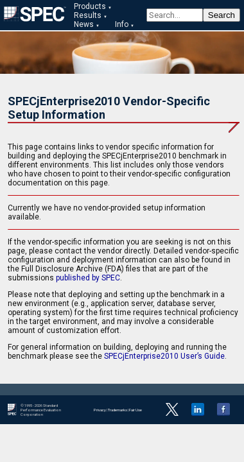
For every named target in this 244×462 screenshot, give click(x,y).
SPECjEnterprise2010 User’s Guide (164, 356)
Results (87, 15)
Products (90, 6)
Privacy (100, 409)
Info (121, 24)
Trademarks (117, 409)
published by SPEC (88, 277)
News (84, 24)
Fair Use (135, 409)
